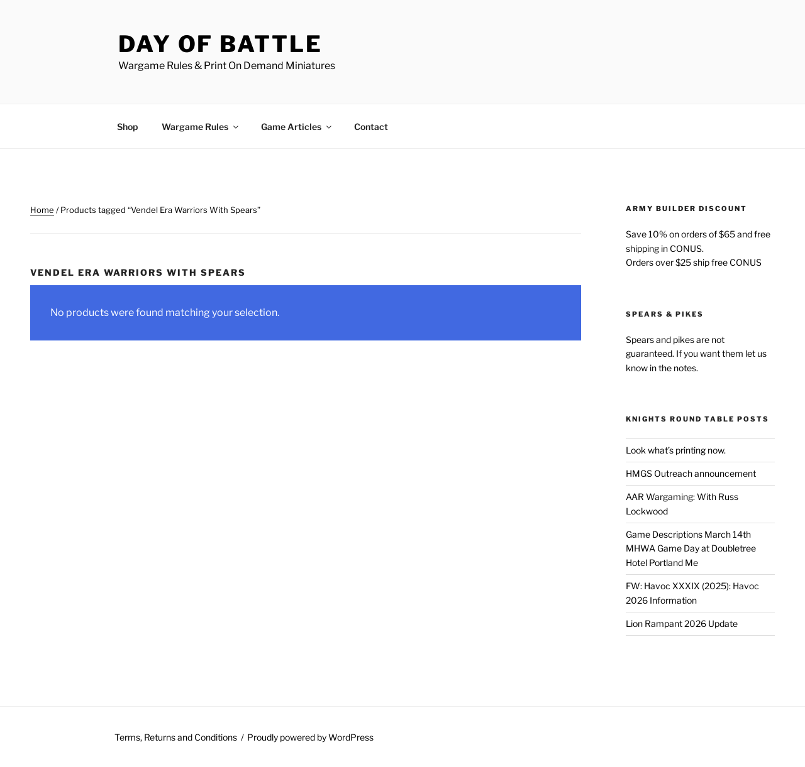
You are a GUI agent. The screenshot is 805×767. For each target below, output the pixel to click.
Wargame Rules (201, 126)
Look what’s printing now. (676, 450)
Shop (127, 126)
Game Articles (297, 126)
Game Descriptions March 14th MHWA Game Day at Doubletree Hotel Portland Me (691, 548)
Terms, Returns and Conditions (175, 737)
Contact (371, 126)
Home (42, 210)
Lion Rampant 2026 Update (682, 623)
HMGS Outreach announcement (691, 473)
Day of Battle (220, 44)
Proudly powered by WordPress (310, 737)
